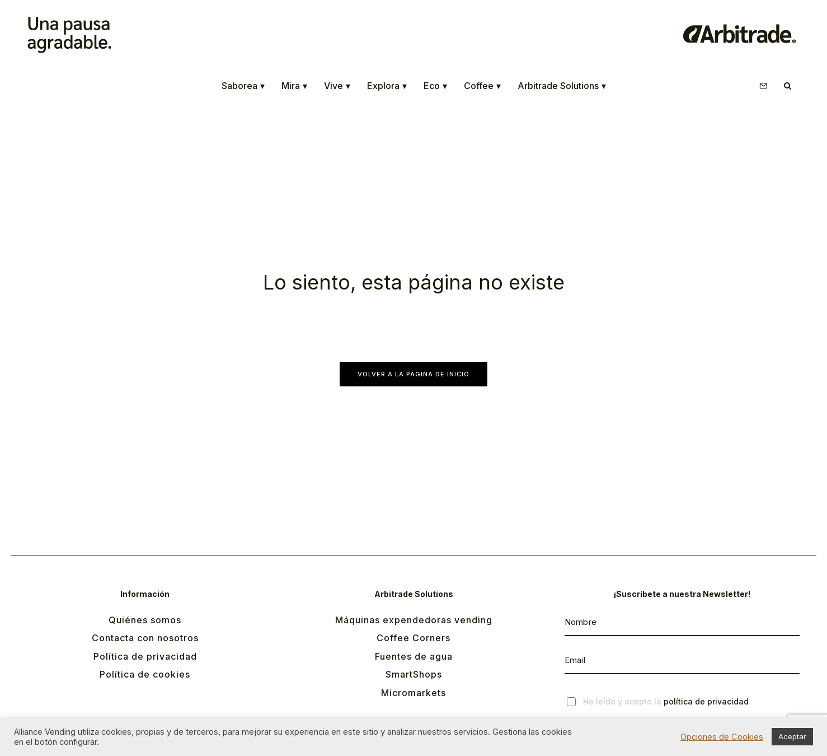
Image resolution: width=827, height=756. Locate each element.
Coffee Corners (413, 637)
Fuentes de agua (414, 656)
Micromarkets (413, 692)
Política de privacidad (145, 656)
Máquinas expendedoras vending (413, 620)
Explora (387, 86)
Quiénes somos (145, 620)
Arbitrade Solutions (562, 86)
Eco (435, 86)
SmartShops (414, 674)
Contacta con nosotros (145, 637)
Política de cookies (145, 674)
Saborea (243, 86)
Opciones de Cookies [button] (721, 737)
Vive (337, 86)
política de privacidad (706, 701)
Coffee (482, 86)
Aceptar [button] (792, 736)
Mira (294, 86)
